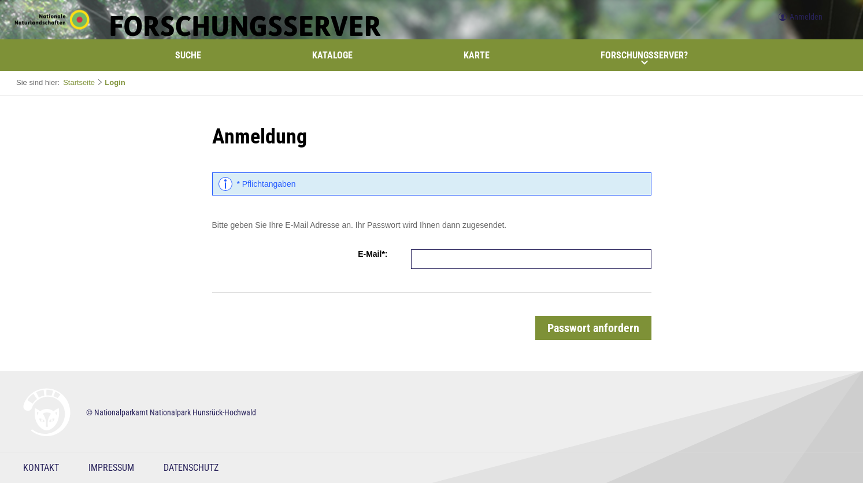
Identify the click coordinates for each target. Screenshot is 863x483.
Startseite (79, 82)
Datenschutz (191, 467)
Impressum (111, 467)
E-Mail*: (372, 254)
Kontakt (41, 467)
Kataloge (332, 55)
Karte (477, 55)
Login (115, 82)
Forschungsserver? (644, 58)
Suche (188, 55)
